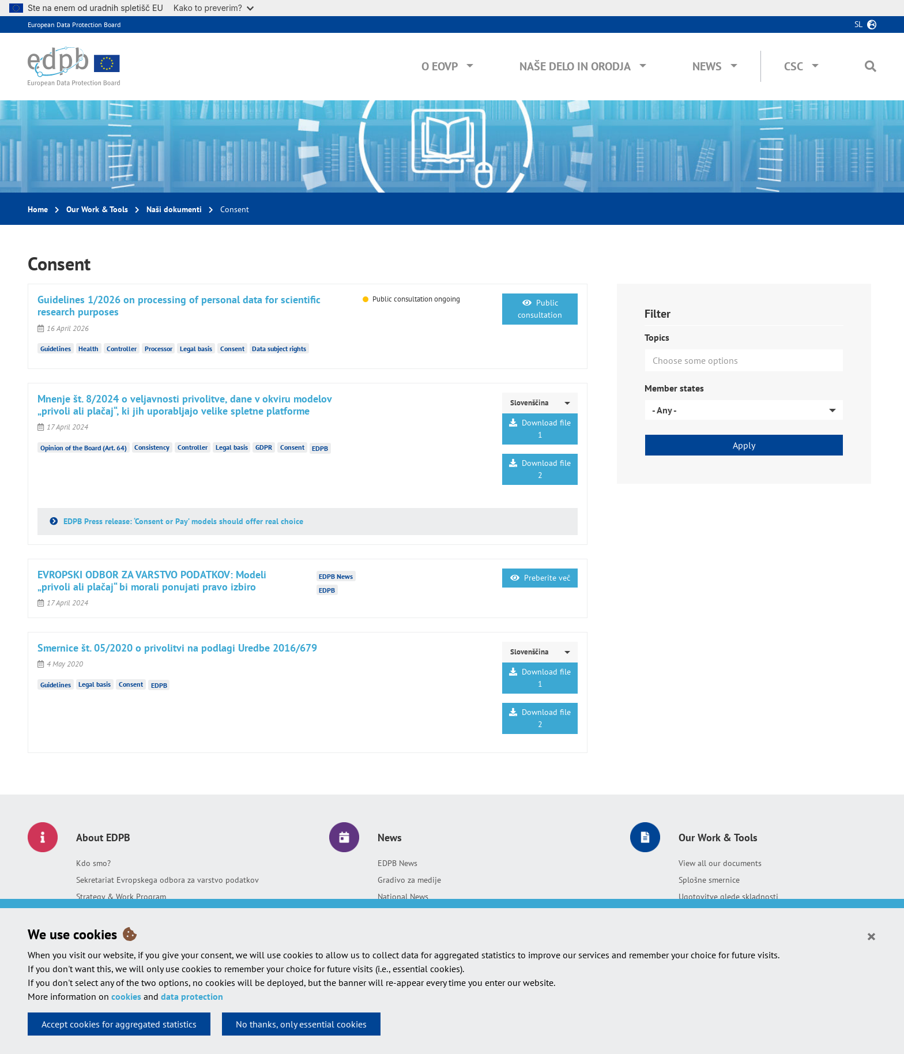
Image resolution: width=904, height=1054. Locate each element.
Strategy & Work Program (121, 896)
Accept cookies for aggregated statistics (119, 1024)
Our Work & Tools (97, 209)
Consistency (152, 447)
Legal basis (196, 348)
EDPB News (397, 863)
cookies (126, 996)
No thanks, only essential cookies (301, 1024)
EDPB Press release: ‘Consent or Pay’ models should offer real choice (182, 521)
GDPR (263, 447)
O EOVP (439, 66)
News (707, 66)
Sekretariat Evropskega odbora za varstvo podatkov (167, 880)
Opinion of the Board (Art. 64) (83, 447)
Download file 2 (540, 469)
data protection (192, 996)
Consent (232, 348)
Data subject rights (279, 348)
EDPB (320, 448)
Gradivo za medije (409, 880)
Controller (122, 348)
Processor (158, 348)
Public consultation (540, 309)
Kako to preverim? (214, 8)
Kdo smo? (93, 863)
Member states (674, 388)
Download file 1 (540, 428)
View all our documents (720, 863)
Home (38, 209)
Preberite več (540, 578)
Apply (744, 445)
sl (858, 24)
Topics (657, 337)
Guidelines (55, 348)
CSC (793, 66)
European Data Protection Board (74, 24)
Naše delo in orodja (575, 66)
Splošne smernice (709, 880)
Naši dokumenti (174, 209)
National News (403, 896)
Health (88, 348)
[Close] (871, 936)
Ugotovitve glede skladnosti (728, 896)
